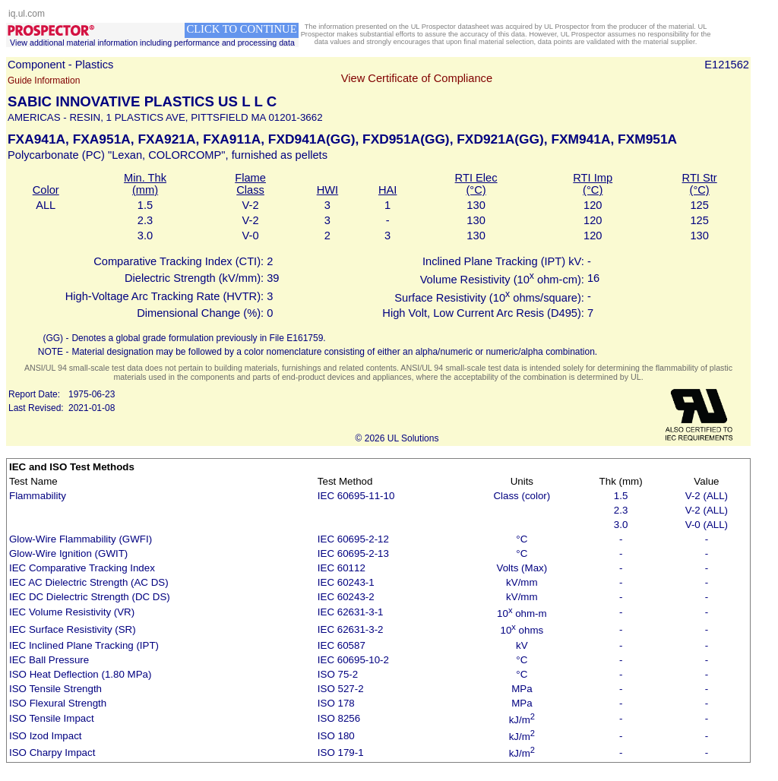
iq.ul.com (26, 13)
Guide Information (44, 80)
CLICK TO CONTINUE (241, 29)
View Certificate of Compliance (416, 78)
